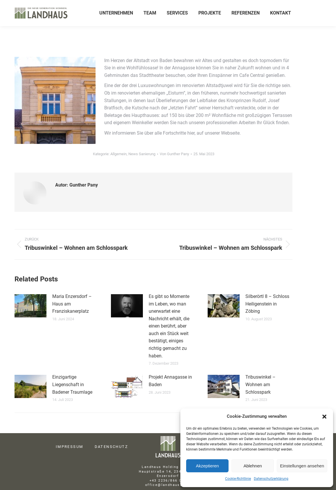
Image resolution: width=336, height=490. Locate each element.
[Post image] (30, 305)
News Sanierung (141, 154)
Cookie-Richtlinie (238, 479)
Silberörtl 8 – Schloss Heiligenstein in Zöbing (267, 304)
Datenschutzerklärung (271, 479)
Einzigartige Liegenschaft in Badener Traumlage (72, 384)
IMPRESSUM (69, 446)
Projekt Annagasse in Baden (170, 380)
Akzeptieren (207, 465)
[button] (324, 417)
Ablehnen (252, 465)
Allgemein (118, 154)
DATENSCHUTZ (111, 446)
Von (174, 154)
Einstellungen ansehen (302, 465)
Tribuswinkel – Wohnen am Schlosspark (260, 384)
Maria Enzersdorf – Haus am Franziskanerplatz (72, 304)
